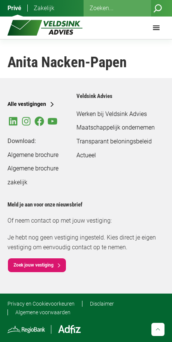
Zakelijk (44, 8)
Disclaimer (102, 304)
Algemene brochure (32, 154)
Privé (14, 8)
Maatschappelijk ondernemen (115, 127)
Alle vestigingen (26, 104)
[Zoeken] (158, 8)
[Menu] (156, 28)
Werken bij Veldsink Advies (111, 114)
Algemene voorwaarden (42, 312)
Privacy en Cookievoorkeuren (41, 304)
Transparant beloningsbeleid (114, 141)
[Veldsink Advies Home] (44, 28)
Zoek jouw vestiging (33, 265)
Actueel (86, 155)
